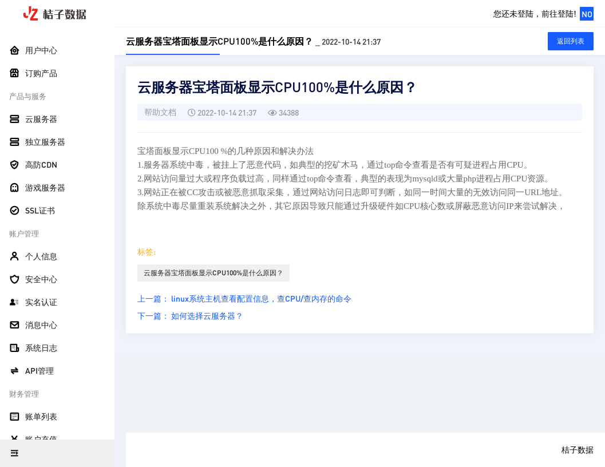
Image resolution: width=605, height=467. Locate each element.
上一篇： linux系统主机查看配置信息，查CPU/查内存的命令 (244, 298)
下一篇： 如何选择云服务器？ (190, 315)
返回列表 (570, 41)
